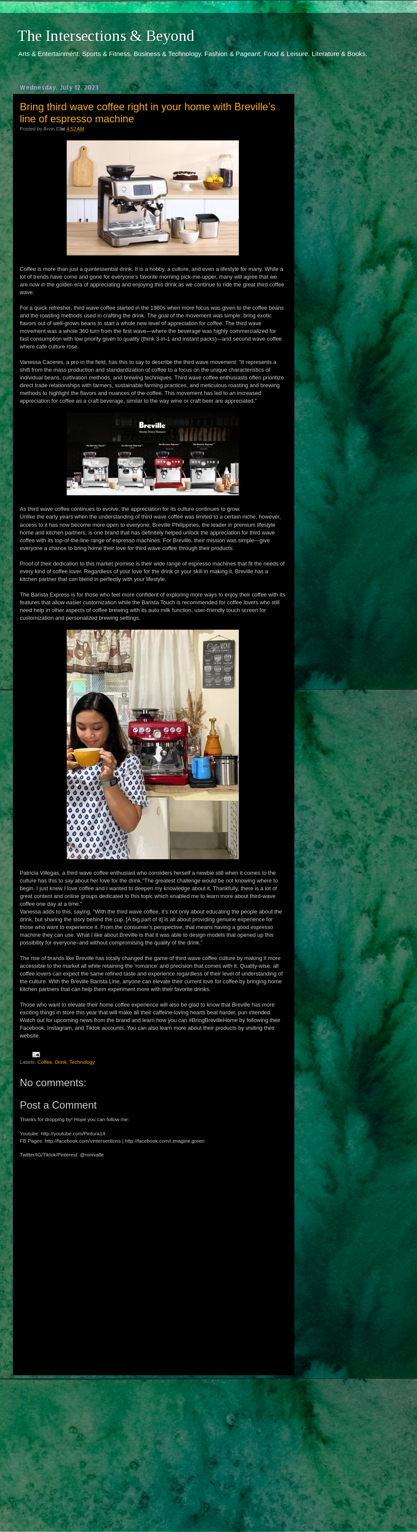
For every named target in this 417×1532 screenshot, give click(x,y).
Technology (82, 1062)
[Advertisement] (152, 1445)
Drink (61, 1062)
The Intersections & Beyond (106, 35)
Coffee (44, 1062)
